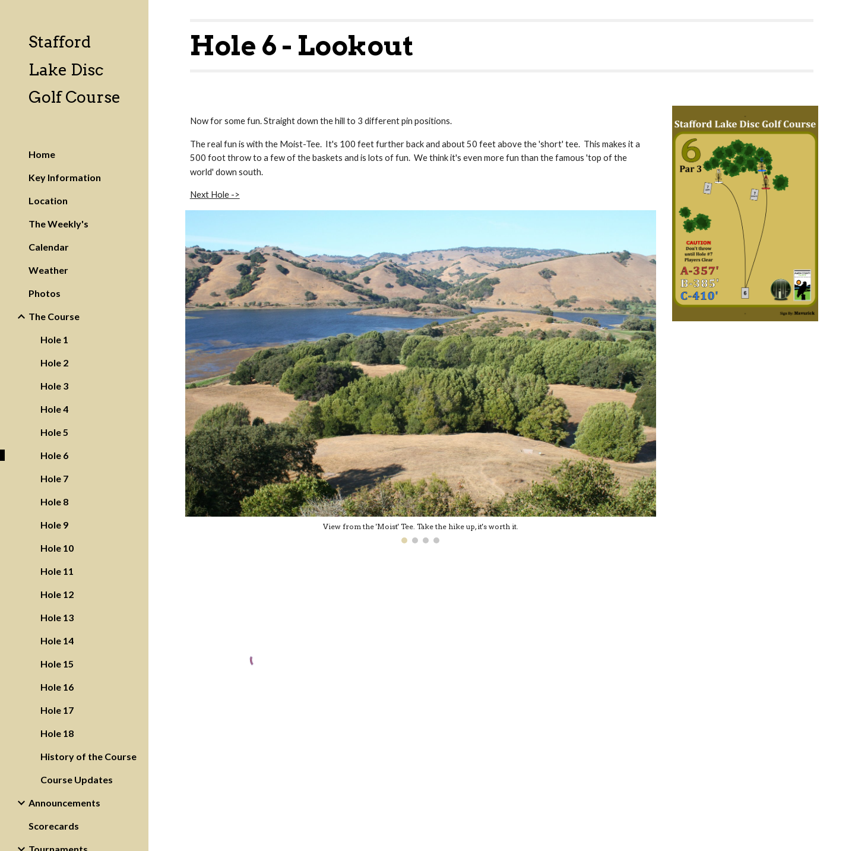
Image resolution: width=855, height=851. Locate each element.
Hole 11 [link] (57, 571)
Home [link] (41, 154)
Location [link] (48, 200)
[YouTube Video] (582, 704)
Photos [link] (44, 293)
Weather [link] (48, 270)
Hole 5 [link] (54, 432)
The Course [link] (54, 316)
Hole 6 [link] (54, 455)
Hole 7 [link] (54, 478)
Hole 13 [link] (57, 617)
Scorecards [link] (53, 825)
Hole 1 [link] (54, 339)
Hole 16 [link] (57, 686)
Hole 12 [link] (57, 594)
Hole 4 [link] (54, 409)
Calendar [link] (48, 246)
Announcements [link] (64, 802)
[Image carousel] (420, 376)
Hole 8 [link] (54, 501)
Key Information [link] (64, 177)
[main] (502, 45)
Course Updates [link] (76, 779)
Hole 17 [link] (57, 710)
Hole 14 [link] (57, 640)
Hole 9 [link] (54, 524)
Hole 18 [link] (57, 733)
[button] (840, 16)
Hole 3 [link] (54, 385)
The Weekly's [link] (58, 223)
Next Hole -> (215, 194)
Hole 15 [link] (57, 663)
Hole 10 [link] (57, 547)
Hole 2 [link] (54, 362)
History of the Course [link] (88, 756)
